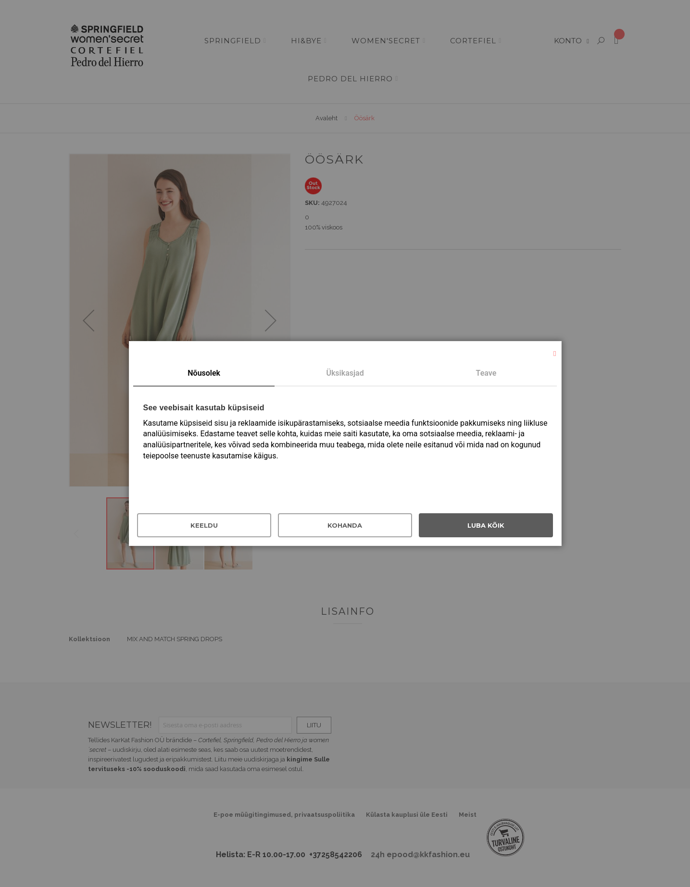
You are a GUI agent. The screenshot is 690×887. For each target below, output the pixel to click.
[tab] (203, 374)
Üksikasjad (345, 373)
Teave (486, 373)
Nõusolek (204, 373)
